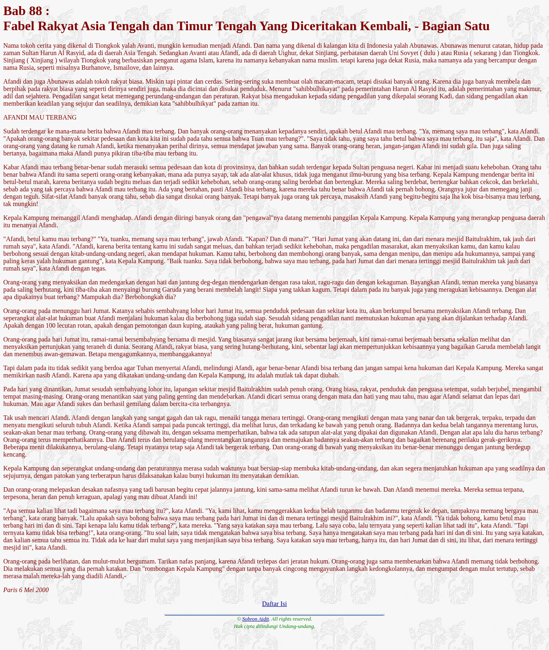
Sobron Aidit (255, 619)
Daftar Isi (274, 603)
